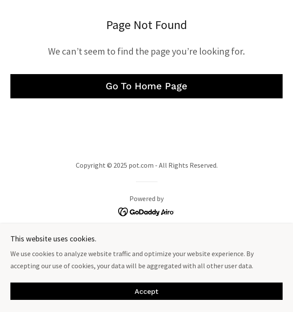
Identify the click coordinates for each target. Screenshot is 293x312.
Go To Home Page (146, 86)
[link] (146, 211)
